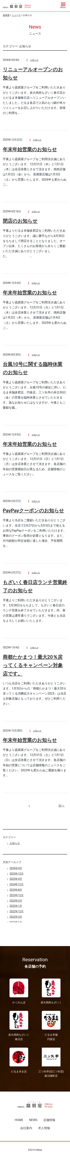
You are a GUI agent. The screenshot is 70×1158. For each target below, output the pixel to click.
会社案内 (26, 1128)
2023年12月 (17, 895)
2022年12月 (17, 911)
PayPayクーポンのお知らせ (33, 510)
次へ (61, 805)
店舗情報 (49, 1120)
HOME (19, 1120)
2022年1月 (16, 922)
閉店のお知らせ (20, 221)
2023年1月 (16, 905)
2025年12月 (17, 873)
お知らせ (34, 60)
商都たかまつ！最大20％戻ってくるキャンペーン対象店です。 (33, 665)
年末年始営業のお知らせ (30, 149)
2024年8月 (16, 889)
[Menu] (63, 5)
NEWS (33, 1120)
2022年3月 (16, 916)
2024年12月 (17, 884)
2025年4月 (16, 878)
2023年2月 (16, 900)
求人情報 (44, 1128)
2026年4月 (16, 868)
